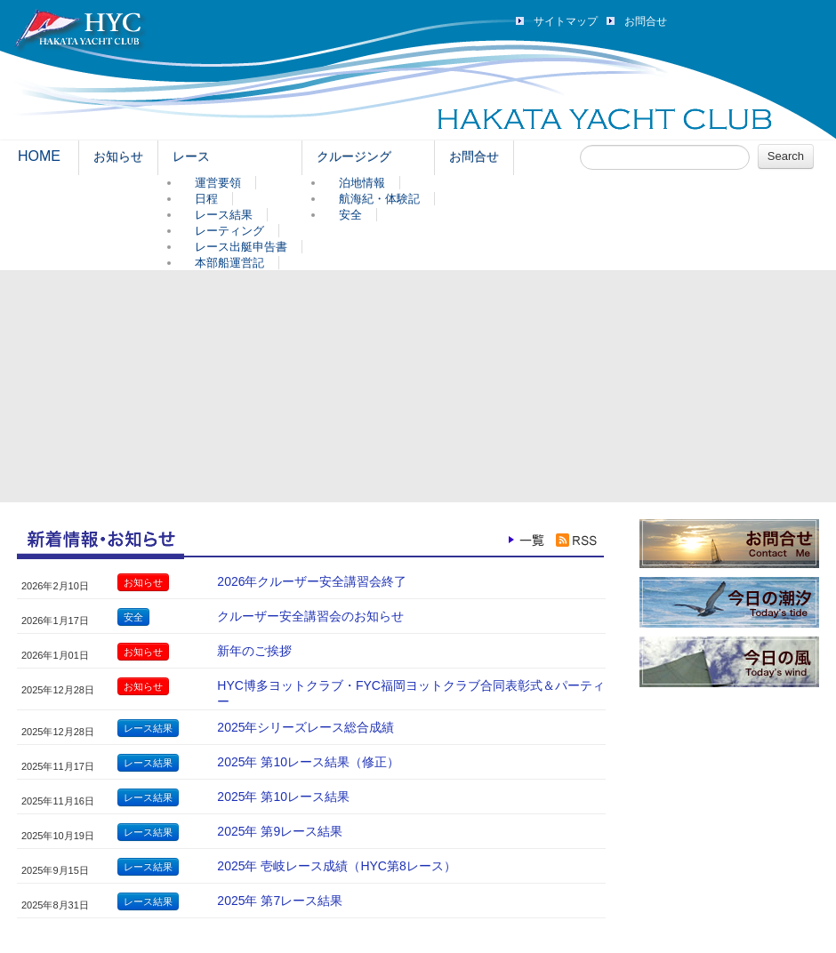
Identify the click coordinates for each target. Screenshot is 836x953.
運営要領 (218, 182)
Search (786, 156)
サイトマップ (566, 21)
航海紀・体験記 (379, 198)
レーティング (229, 230)
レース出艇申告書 (241, 246)
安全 (350, 214)
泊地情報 (362, 182)
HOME (39, 156)
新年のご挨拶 (254, 651)
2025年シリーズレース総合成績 (305, 727)
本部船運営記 (229, 262)
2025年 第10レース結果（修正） (308, 762)
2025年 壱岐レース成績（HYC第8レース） (336, 866)
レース (191, 156)
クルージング (354, 156)
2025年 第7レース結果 (279, 900)
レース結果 (224, 214)
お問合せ (645, 21)
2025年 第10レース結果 (283, 796)
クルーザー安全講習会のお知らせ (310, 616)
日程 (206, 198)
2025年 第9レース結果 (279, 831)
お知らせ (118, 156)
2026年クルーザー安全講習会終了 (311, 581)
